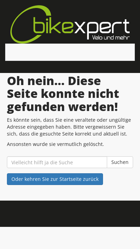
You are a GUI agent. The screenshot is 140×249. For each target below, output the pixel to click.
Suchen (120, 162)
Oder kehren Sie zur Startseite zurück (55, 179)
